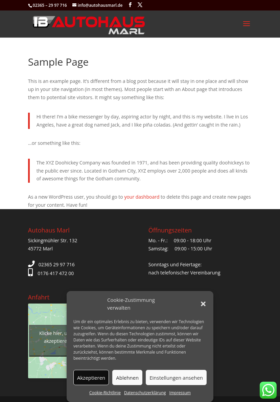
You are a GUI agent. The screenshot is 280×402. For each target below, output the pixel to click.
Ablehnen (127, 377)
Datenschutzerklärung (145, 393)
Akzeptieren (91, 377)
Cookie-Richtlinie (105, 393)
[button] (203, 303)
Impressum (180, 393)
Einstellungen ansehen (176, 377)
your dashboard (141, 197)
